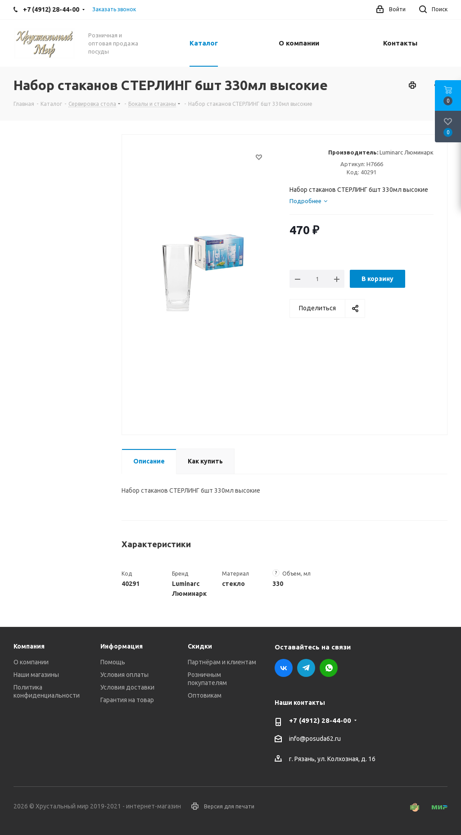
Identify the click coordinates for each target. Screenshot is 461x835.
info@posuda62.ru (315, 739)
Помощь (112, 662)
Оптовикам (204, 695)
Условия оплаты (124, 674)
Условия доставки (127, 687)
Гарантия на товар (127, 699)
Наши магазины (36, 674)
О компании (31, 662)
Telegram (306, 668)
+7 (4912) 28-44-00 (320, 720)
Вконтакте (284, 668)
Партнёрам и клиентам (222, 662)
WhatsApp (329, 668)
